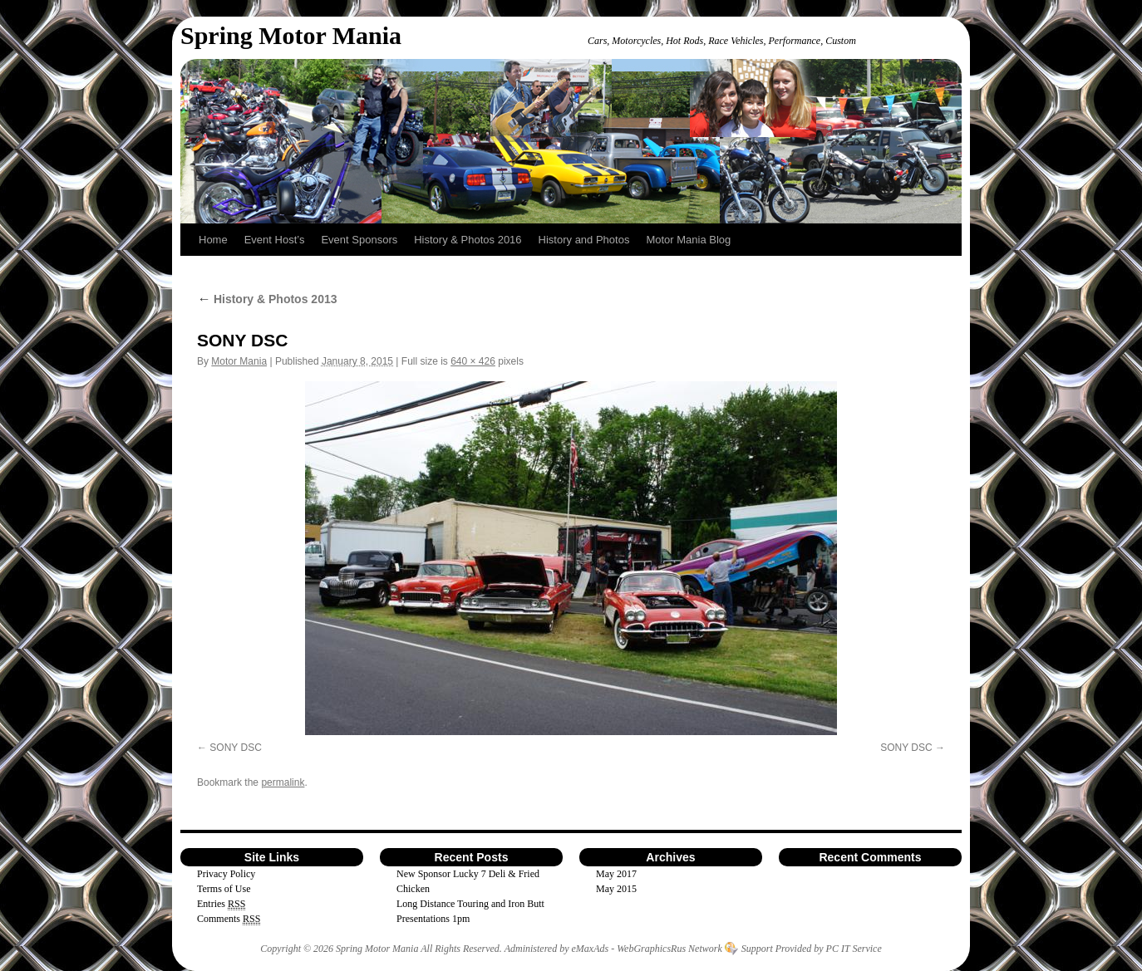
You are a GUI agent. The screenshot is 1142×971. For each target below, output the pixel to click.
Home (213, 239)
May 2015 (616, 889)
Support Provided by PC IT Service (811, 948)
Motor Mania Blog (688, 239)
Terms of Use (223, 889)
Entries (221, 904)
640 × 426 (472, 361)
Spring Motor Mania (290, 35)
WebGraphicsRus (651, 948)
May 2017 (616, 874)
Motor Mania (239, 361)
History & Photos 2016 (467, 239)
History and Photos (584, 239)
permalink (282, 782)
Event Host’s (274, 239)
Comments (228, 919)
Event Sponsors (359, 239)
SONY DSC (235, 747)
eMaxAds (590, 948)
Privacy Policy (226, 874)
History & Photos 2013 (267, 299)
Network (705, 948)
